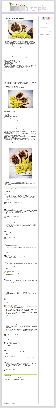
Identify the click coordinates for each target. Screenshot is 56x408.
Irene (7, 369)
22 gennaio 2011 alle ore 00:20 (14, 271)
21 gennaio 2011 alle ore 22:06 (15, 261)
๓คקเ (7, 216)
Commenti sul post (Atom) (11, 403)
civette (7, 356)
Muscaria (7, 278)
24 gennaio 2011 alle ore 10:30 (13, 356)
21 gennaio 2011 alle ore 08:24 (14, 216)
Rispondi (7, 199)
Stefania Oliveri (8, 209)
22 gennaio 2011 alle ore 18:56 (12, 298)
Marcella (7, 255)
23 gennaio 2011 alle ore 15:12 (16, 334)
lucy (6, 230)
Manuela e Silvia (8, 334)
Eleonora (7, 271)
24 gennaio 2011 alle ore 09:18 (17, 349)
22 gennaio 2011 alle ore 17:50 (14, 291)
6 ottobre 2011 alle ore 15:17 (12, 369)
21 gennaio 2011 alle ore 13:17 (14, 255)
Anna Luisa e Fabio (9, 349)
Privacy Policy (23, 13)
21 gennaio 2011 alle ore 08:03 (17, 202)
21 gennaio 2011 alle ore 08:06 (16, 209)
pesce (15, 188)
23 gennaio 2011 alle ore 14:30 (14, 305)
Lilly (6, 237)
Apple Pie (4, 13)
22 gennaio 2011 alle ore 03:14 (14, 278)
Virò (6, 298)
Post (42, 25)
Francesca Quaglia (9, 202)
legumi (13, 188)
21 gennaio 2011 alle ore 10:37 (12, 237)
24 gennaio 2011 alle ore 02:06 (14, 342)
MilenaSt (7, 291)
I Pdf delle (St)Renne (17, 13)
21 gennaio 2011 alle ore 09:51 (12, 230)
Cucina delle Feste (9, 188)
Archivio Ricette (9, 13)
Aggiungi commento (7, 375)
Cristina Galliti (8, 261)
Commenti (43, 26)
